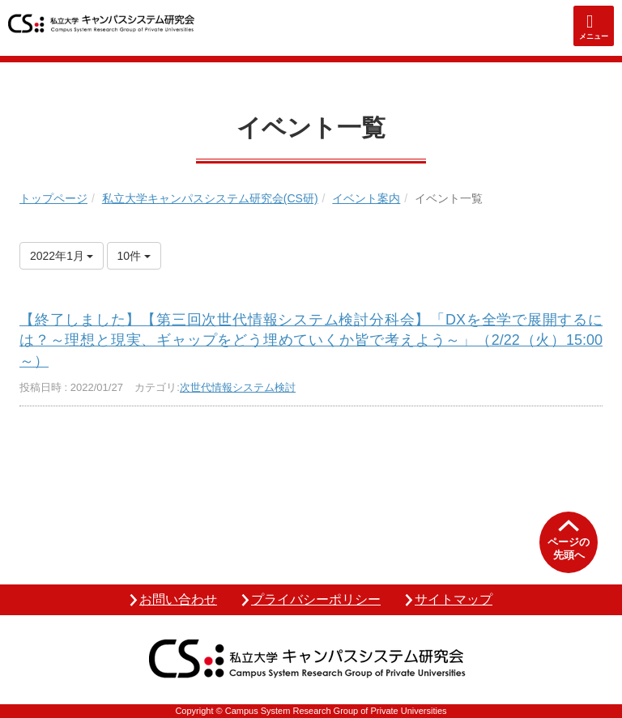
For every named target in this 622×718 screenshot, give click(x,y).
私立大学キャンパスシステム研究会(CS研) (210, 198)
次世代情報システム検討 (238, 387)
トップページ (53, 198)
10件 (134, 255)
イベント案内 (366, 198)
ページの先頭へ (568, 548)
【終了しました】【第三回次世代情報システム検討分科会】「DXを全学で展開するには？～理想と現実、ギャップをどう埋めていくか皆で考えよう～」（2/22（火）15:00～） (311, 340)
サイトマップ (453, 599)
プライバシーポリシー (316, 599)
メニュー (593, 36)
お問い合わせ (178, 599)
